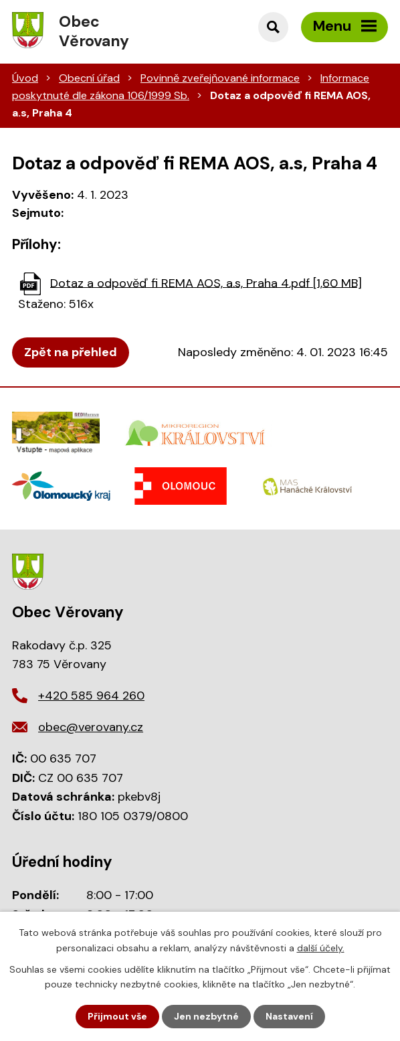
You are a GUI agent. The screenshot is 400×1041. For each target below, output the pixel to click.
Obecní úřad (89, 78)
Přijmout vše (117, 1016)
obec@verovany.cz (90, 727)
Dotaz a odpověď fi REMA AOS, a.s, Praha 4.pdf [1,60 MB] (206, 282)
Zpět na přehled (70, 352)
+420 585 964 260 (91, 696)
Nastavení (289, 1016)
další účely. (320, 947)
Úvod (25, 78)
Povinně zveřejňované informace (220, 78)
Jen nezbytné (206, 1016)
